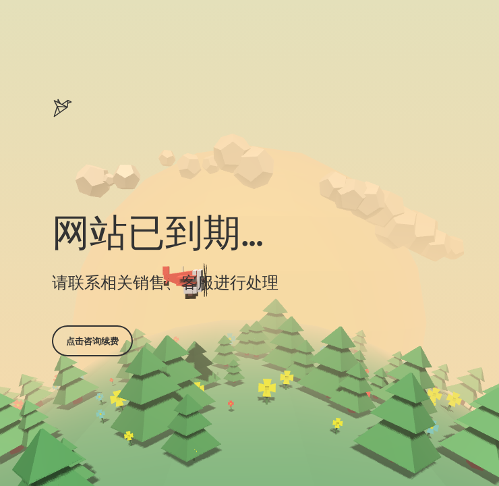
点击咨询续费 (92, 340)
